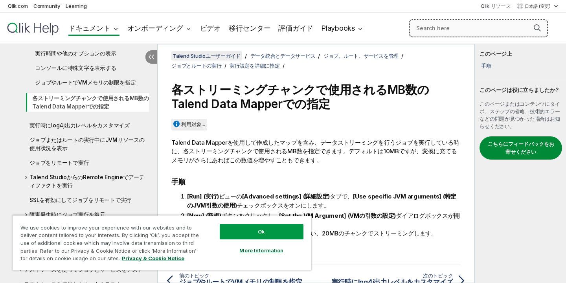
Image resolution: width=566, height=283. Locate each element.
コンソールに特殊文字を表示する (75, 67)
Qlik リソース (496, 6)
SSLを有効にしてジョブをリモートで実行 (80, 200)
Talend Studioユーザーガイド (207, 56)
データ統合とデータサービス (283, 56)
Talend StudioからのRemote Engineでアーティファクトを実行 (87, 181)
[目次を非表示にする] (151, 57)
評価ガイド (295, 28)
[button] (537, 28)
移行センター (250, 28)
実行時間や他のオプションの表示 (75, 53)
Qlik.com (18, 6)
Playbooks (338, 28)
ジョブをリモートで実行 (59, 162)
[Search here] (478, 28)
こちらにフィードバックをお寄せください (521, 148)
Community (47, 6)
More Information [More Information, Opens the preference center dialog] (261, 250)
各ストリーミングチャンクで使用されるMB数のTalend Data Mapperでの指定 (90, 102)
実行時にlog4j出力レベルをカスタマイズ (79, 125)
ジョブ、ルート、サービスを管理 (361, 56)
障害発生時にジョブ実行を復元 (67, 214)
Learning (76, 6)
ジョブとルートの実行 (196, 65)
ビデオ (210, 28)
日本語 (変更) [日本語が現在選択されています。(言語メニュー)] (538, 6)
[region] (162, 242)
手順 (486, 65)
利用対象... (193, 124)
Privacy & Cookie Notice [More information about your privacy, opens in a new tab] (153, 258)
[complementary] (520, 163)
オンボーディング (155, 28)
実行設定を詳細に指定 (255, 65)
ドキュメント (89, 28)
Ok (261, 231)
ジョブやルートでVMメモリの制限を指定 (85, 82)
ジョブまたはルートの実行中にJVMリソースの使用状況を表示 (87, 143)
